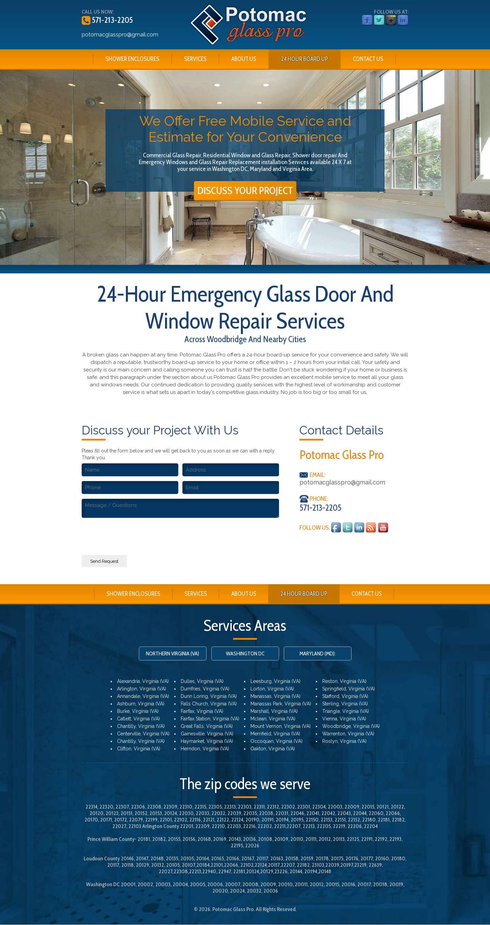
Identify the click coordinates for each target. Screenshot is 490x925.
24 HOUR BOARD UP (304, 58)
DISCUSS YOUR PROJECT (245, 190)
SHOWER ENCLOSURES (132, 58)
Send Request (104, 561)
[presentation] (180, 535)
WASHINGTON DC (245, 654)
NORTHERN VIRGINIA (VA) (172, 654)
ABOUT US (243, 58)
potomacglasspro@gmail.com (120, 34)
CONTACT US (368, 58)
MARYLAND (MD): (317, 654)
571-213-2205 (112, 20)
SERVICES (195, 58)
